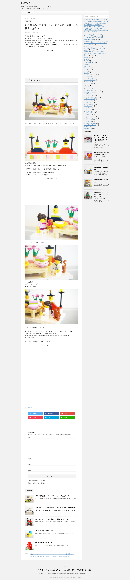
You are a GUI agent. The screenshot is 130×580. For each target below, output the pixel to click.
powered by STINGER (76, 577)
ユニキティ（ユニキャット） (92, 92)
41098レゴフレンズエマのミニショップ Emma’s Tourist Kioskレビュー (50, 556)
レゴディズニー (88, 113)
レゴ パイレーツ (89, 95)
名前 (29, 458)
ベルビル (86, 85)
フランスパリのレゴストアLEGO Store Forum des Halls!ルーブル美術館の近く (52, 554)
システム (86, 73)
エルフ (86, 66)
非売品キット (88, 128)
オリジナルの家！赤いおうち (43, 542)
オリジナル (29, 407)
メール (30, 464)
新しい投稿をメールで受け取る (37, 483)
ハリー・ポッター (89, 80)
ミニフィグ (87, 88)
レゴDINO (87, 93)
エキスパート (88, 106)
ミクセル (86, 87)
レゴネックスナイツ (90, 118)
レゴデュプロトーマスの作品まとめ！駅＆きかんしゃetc (51, 519)
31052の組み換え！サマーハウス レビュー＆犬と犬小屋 (52, 496)
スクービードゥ (88, 76)
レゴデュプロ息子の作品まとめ (44, 530)
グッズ (86, 71)
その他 (86, 61)
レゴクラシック (88, 102)
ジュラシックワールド (90, 74)
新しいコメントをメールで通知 (37, 480)
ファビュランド (88, 83)
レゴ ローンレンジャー (91, 97)
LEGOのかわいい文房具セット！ (94, 28)
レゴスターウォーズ (90, 111)
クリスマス (87, 69)
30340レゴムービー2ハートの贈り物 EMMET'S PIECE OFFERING (101, 154)
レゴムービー (88, 121)
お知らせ (86, 59)
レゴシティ (87, 107)
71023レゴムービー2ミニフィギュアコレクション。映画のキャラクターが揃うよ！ (96, 43)
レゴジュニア (88, 109)
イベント (86, 64)
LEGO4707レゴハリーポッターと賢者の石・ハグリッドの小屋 (101, 194)
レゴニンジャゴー (89, 116)
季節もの (86, 126)
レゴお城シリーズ (89, 99)
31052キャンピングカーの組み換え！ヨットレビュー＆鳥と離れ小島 (55, 507)
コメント (30, 437)
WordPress (87, 57)
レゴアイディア (88, 100)
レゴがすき (26, 3)
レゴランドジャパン (90, 123)
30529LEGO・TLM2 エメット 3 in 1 (94, 26)
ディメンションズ (89, 78)
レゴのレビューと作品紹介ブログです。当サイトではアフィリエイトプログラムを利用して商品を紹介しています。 (65, 573)
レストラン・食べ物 (90, 125)
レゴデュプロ (88, 114)
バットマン (87, 81)
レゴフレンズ (88, 119)
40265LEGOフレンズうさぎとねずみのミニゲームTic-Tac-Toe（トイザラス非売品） (96, 53)
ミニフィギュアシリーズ (91, 90)
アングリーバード (89, 62)
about (28, 12)
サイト (29, 470)
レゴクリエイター (89, 104)
